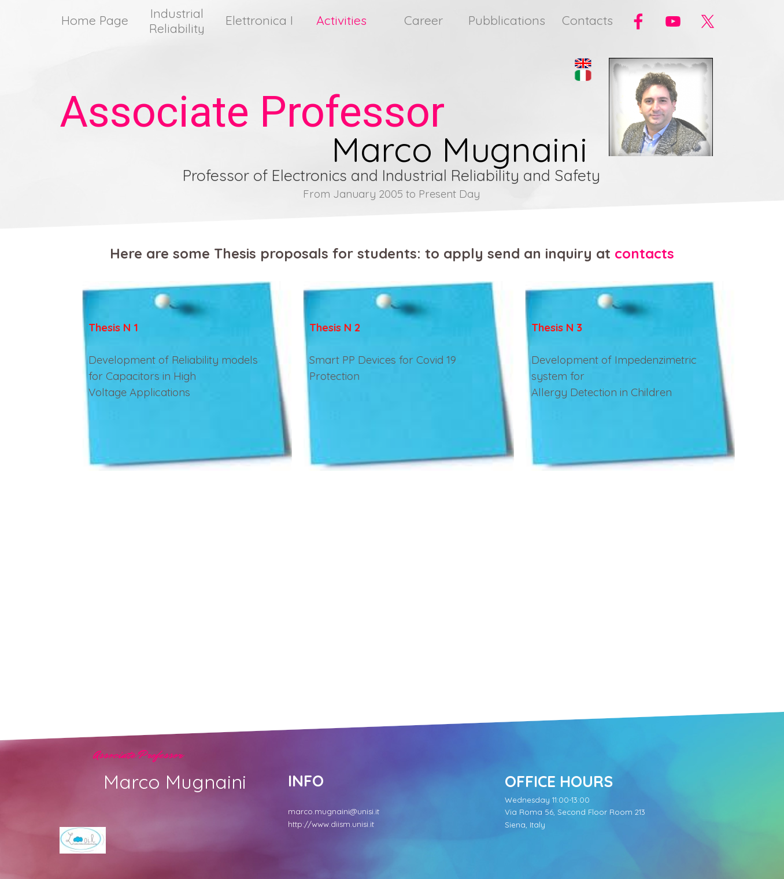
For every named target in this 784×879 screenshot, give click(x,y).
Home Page (94, 20)
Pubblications (506, 20)
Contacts (587, 20)
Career (423, 20)
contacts (644, 253)
